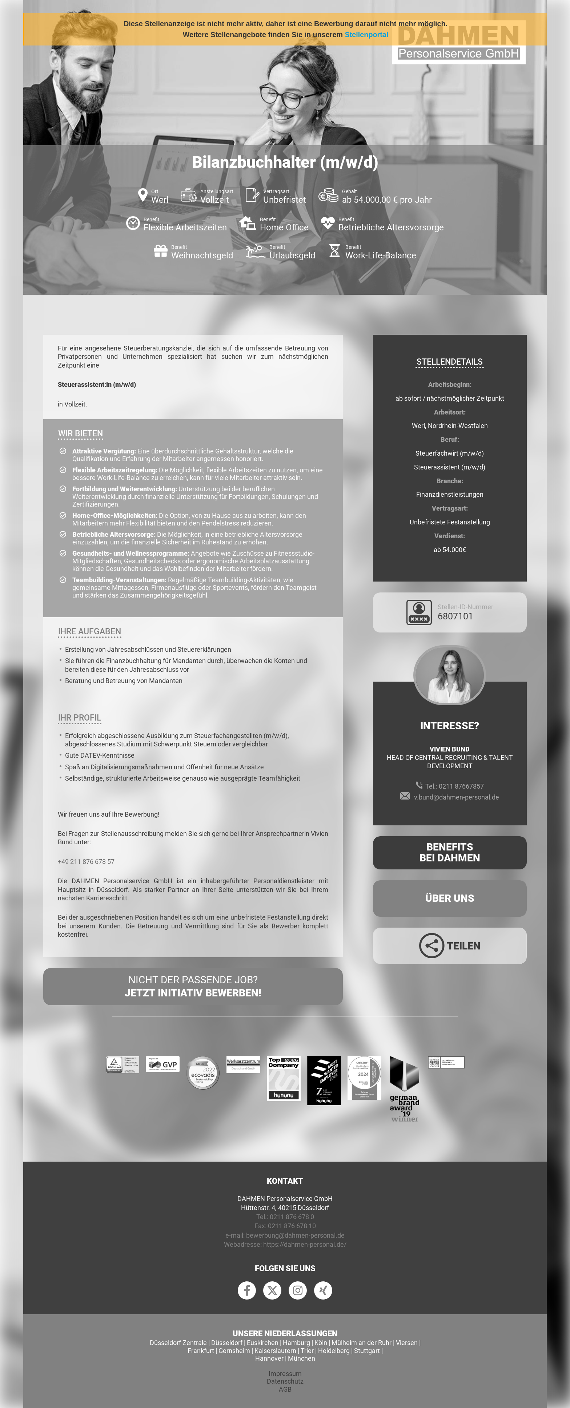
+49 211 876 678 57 (86, 861)
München (301, 1358)
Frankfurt (201, 1351)
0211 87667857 (461, 786)
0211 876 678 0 (292, 1217)
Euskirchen (262, 1342)
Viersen (407, 1342)
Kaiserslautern (275, 1351)
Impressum (285, 1373)
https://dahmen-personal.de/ (304, 1244)
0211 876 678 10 (292, 1226)
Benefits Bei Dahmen (450, 852)
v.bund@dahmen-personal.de (456, 797)
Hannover (269, 1358)
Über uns (449, 898)
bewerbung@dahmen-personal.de (295, 1235)
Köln (320, 1342)
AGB (285, 1389)
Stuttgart (367, 1351)
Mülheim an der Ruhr (362, 1342)
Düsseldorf (226, 1342)
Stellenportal (367, 35)
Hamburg (296, 1342)
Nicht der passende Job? (193, 987)
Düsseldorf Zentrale (178, 1342)
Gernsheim (234, 1351)
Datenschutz (285, 1381)
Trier (307, 1351)
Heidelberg (334, 1351)
